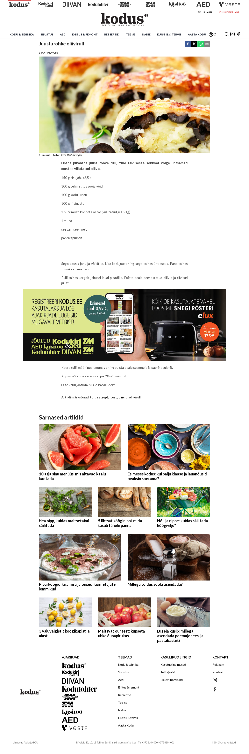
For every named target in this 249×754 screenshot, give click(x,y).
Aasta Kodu (197, 34)
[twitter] (194, 44)
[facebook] (188, 44)
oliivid (122, 397)
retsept (102, 397)
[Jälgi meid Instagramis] (232, 34)
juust (113, 397)
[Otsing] (227, 34)
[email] (207, 44)
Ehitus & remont (85, 34)
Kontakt (218, 672)
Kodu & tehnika (22, 34)
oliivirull (135, 397)
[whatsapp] (200, 44)
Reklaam (218, 664)
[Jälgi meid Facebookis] (238, 34)
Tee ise (130, 34)
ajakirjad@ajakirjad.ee (123, 742)
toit (93, 397)
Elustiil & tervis (169, 34)
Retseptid (111, 34)
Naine (146, 34)
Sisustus (46, 34)
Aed (63, 34)
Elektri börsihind (171, 679)
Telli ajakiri (205, 12)
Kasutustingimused (173, 664)
